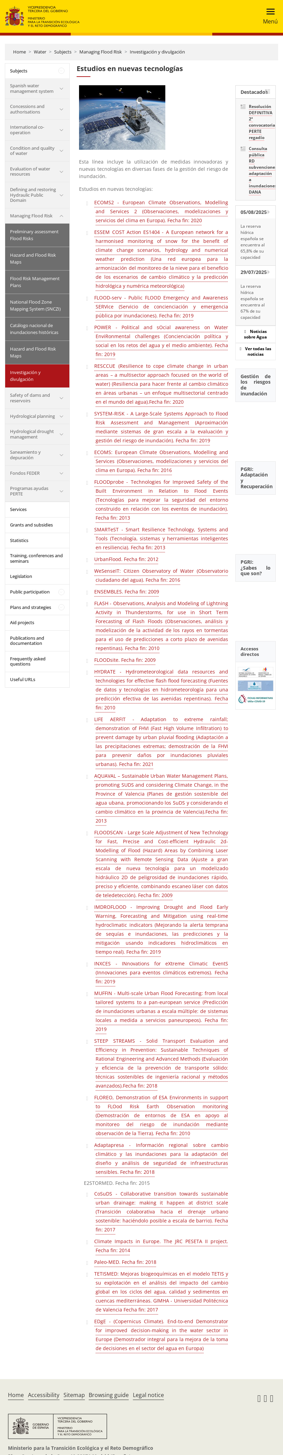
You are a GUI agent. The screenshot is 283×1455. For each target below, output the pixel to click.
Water (40, 52)
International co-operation (27, 130)
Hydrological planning (32, 416)
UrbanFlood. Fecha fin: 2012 (126, 559)
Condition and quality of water (32, 151)
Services (18, 509)
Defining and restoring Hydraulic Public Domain (33, 194)
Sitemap (74, 1395)
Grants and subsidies (31, 525)
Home (19, 52)
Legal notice (148, 1395)
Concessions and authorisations (27, 109)
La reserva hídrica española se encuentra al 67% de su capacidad (253, 301)
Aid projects (22, 622)
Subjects (62, 52)
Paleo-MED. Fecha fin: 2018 (125, 1262)
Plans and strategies (30, 607)
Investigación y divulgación (157, 52)
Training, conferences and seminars (36, 558)
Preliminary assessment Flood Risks (34, 235)
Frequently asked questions (28, 661)
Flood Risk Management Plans (35, 281)
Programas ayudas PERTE (29, 491)
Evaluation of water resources (30, 171)
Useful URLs (22, 679)
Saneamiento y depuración (25, 455)
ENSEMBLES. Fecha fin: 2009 (126, 591)
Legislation (21, 576)
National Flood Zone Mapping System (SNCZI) (35, 305)
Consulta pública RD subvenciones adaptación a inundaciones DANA (260, 170)
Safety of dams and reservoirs (30, 398)
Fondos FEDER (25, 473)
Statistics (19, 540)
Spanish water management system (31, 88)
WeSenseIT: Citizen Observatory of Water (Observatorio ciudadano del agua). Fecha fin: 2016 (161, 575)
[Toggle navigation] (268, 16)
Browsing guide (109, 1395)
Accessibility (43, 1395)
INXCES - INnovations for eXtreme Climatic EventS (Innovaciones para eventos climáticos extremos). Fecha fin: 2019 (161, 972)
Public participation (30, 592)
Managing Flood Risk (100, 52)
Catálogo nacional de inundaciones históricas (34, 328)
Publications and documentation (27, 641)
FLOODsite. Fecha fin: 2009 (125, 660)
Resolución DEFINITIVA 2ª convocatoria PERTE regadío (260, 122)
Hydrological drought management (32, 434)
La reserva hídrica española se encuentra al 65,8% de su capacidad (253, 241)
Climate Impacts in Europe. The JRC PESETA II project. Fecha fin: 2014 (161, 1246)
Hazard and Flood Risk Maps (33, 258)
